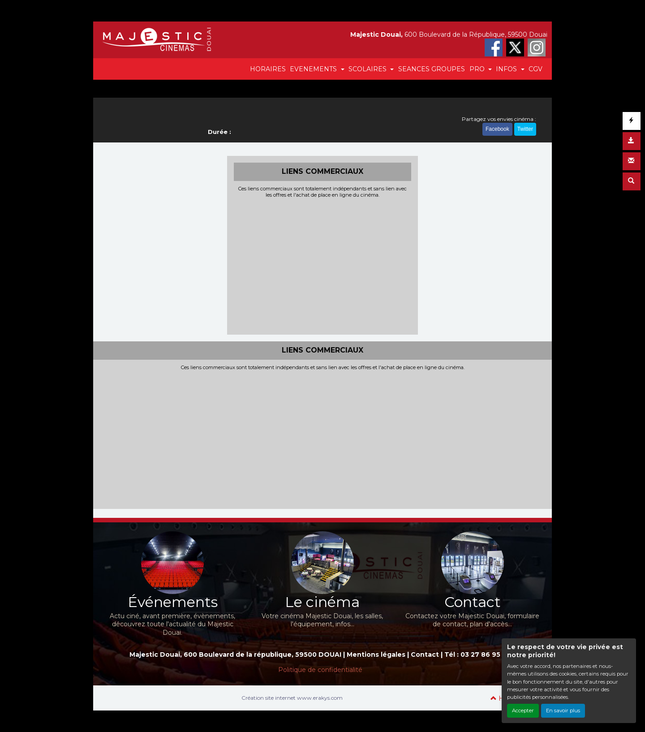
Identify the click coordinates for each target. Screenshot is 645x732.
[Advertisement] (323, 265)
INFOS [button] (507, 69)
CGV (535, 69)
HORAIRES (268, 69)
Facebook (497, 129)
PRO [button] (477, 69)
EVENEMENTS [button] (314, 69)
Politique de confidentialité (320, 670)
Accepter (523, 710)
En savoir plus (563, 710)
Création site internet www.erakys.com (292, 697)
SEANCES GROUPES (431, 69)
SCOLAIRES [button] (368, 69)
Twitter (525, 129)
